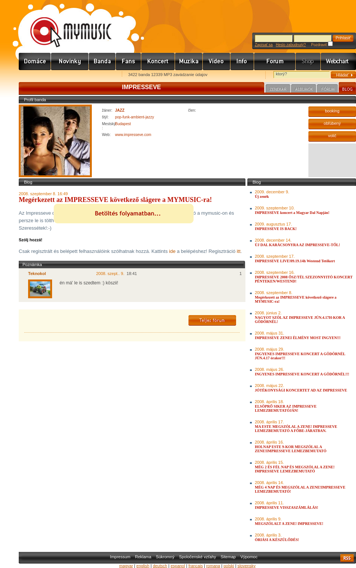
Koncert (158, 61)
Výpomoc (248, 557)
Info (242, 61)
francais (195, 566)
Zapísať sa (264, 45)
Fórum (275, 61)
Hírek (70, 61)
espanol (178, 566)
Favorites (34, 75)
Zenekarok (102, 61)
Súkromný (165, 557)
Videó (216, 61)
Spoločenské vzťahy (197, 557)
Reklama (143, 557)
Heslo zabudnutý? (291, 45)
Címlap (35, 61)
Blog (347, 88)
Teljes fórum (212, 320)
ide (172, 251)
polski (228, 566)
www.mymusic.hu (65, 24)
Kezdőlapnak (66, 75)
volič (332, 135)
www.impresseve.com (133, 135)
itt (239, 251)
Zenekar (278, 89)
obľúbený (332, 123)
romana (213, 566)
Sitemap (228, 557)
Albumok (303, 89)
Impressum (120, 557)
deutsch (160, 566)
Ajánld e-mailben (97, 75)
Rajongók (128, 61)
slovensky (247, 566)
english (143, 566)
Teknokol (37, 273)
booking (332, 111)
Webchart (338, 61)
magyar (126, 566)
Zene (189, 61)
